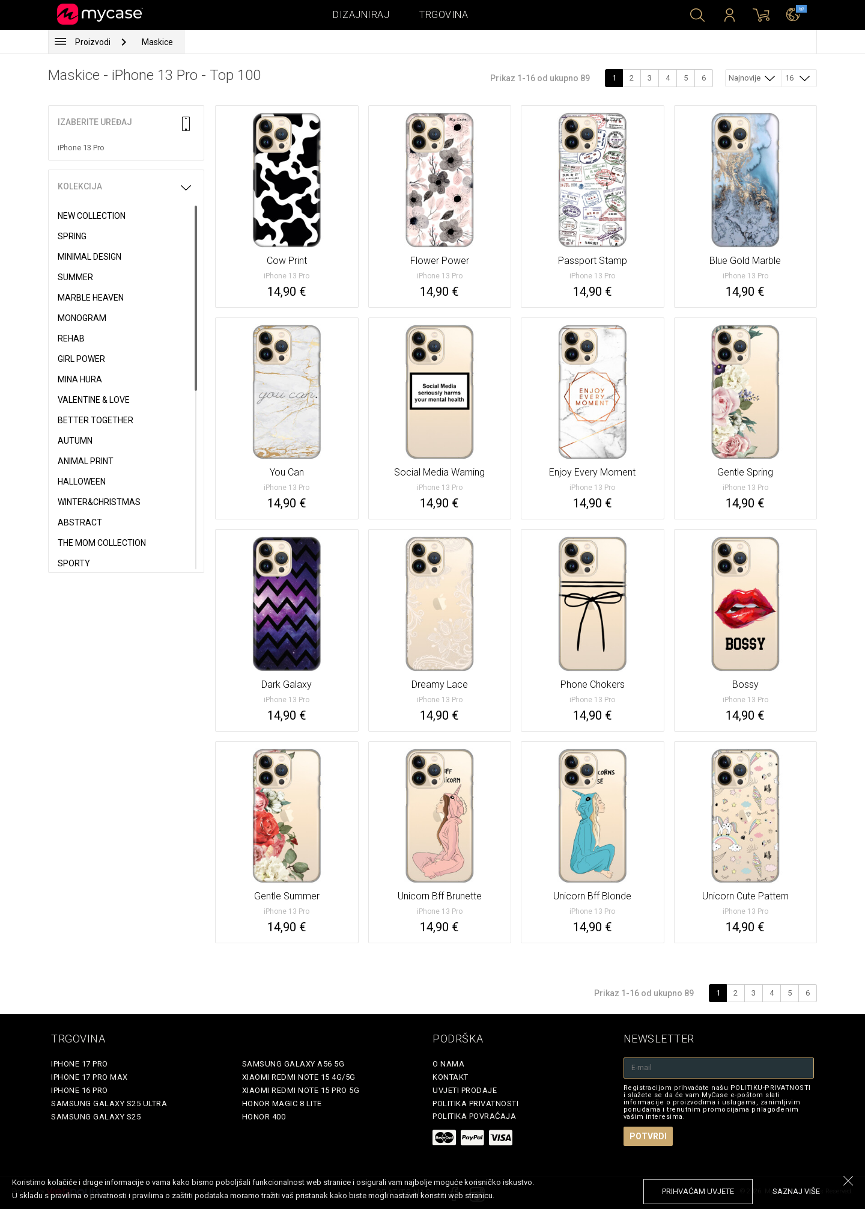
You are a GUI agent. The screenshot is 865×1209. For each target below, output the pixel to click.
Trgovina (443, 14)
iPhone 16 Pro (79, 1090)
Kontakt (450, 1077)
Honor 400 (264, 1116)
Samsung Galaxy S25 (96, 1116)
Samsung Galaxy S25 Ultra (109, 1103)
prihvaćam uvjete (698, 1191)
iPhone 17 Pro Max (89, 1077)
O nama (448, 1063)
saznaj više (796, 1191)
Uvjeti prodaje (464, 1090)
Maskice (157, 42)
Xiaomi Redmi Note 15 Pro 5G (301, 1090)
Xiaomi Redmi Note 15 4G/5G (299, 1077)
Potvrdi (648, 1136)
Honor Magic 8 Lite (282, 1103)
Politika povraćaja (474, 1116)
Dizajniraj (361, 14)
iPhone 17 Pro (79, 1063)
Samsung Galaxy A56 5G (293, 1063)
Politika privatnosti (475, 1103)
